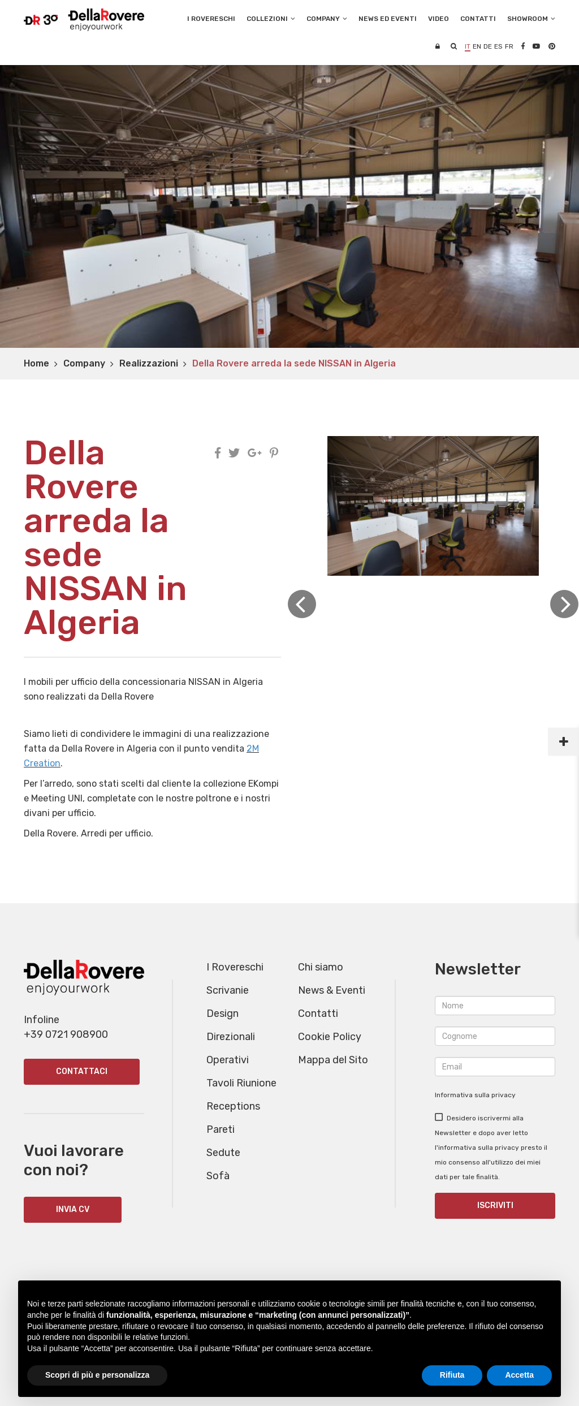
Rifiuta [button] (452, 1374)
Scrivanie (227, 990)
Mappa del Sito (333, 1060)
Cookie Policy (329, 1036)
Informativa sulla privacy (475, 1095)
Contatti (318, 1013)
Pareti (220, 1129)
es (498, 46)
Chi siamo (320, 967)
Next (564, 604)
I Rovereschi (211, 19)
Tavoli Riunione (241, 1083)
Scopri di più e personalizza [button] (97, 1374)
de (487, 46)
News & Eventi (331, 990)
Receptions (233, 1106)
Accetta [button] (519, 1374)
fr (509, 46)
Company (84, 363)
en (477, 46)
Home (36, 363)
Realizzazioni (148, 363)
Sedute (223, 1152)
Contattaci (81, 1071)
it (467, 46)
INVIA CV (72, 1209)
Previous (302, 604)
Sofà (218, 1176)
